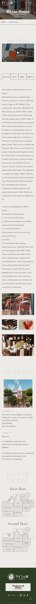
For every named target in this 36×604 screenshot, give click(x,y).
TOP (30, 599)
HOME (30, 3)
